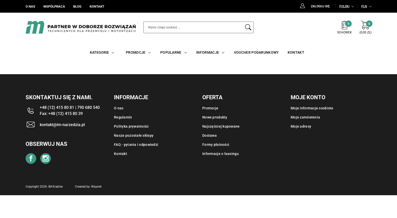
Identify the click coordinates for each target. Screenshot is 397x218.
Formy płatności (215, 145)
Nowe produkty (214, 117)
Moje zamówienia (305, 117)
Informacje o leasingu (220, 154)
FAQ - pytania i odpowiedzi (136, 145)
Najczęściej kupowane (221, 126)
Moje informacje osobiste (312, 108)
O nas (118, 108)
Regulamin (123, 117)
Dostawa (209, 135)
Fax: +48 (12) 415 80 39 (61, 113)
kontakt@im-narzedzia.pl (62, 124)
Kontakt (120, 154)
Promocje (210, 108)
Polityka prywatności (131, 126)
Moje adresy (301, 126)
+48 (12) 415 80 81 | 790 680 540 (70, 107)
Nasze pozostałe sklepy (133, 135)
